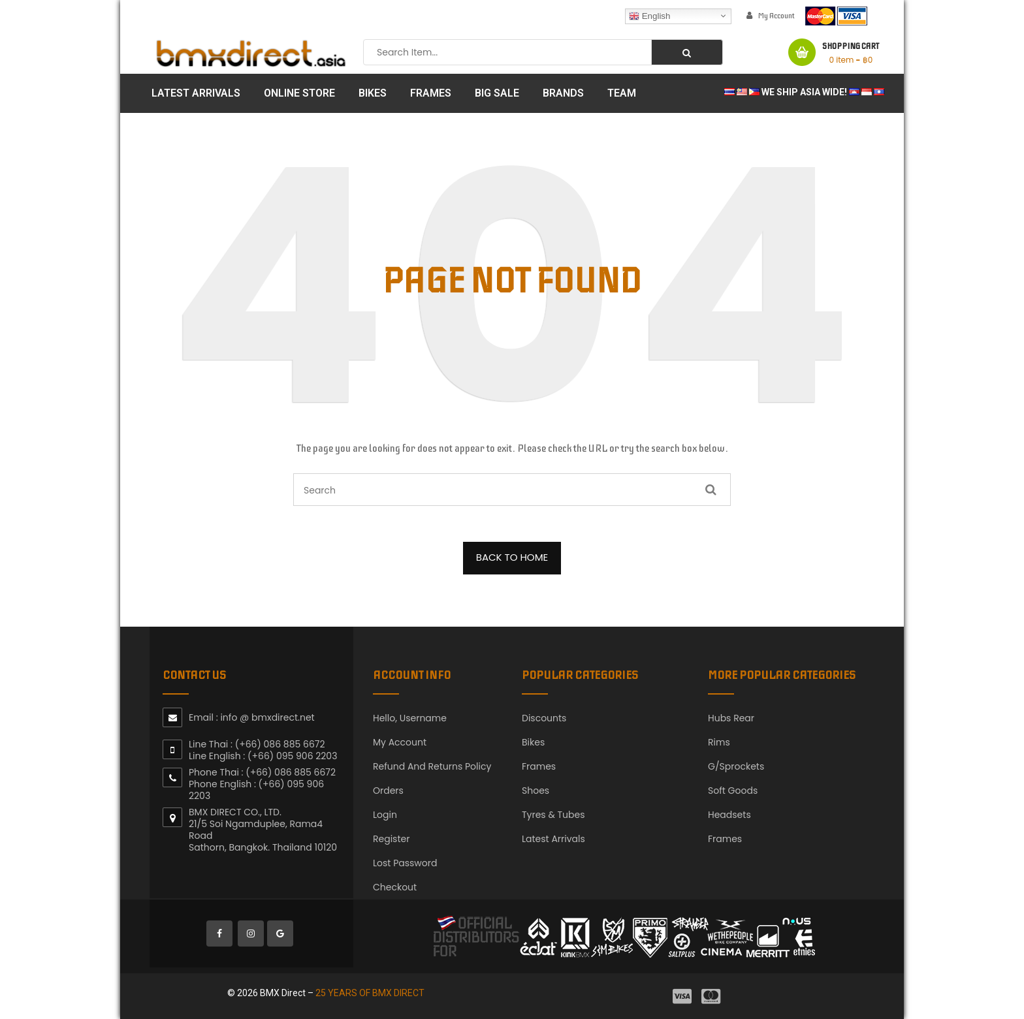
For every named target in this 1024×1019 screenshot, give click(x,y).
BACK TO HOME (512, 557)
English (649, 15)
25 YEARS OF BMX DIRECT (369, 993)
